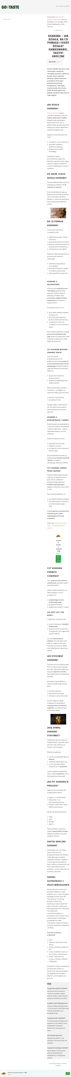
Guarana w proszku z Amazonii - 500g (17, 1072)
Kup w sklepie (59, 559)
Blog (56, 17)
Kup (68, 1073)
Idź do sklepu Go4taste (62, 6)
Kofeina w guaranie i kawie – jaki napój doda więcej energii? (57, 525)
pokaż (58, 62)
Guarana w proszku (53, 113)
